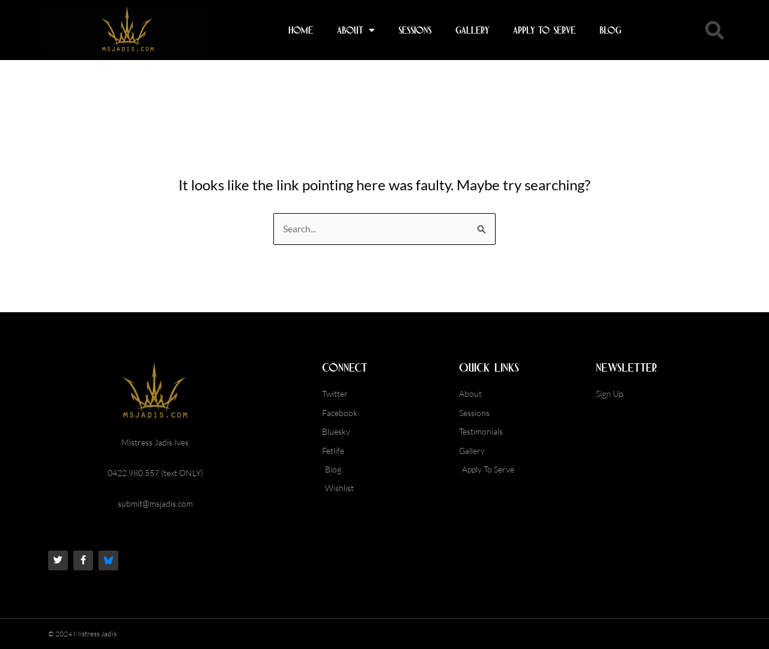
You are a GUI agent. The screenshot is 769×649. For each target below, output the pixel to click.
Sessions (414, 30)
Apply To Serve (544, 30)
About (355, 30)
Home (300, 30)
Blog (610, 30)
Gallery (472, 30)
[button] (714, 30)
